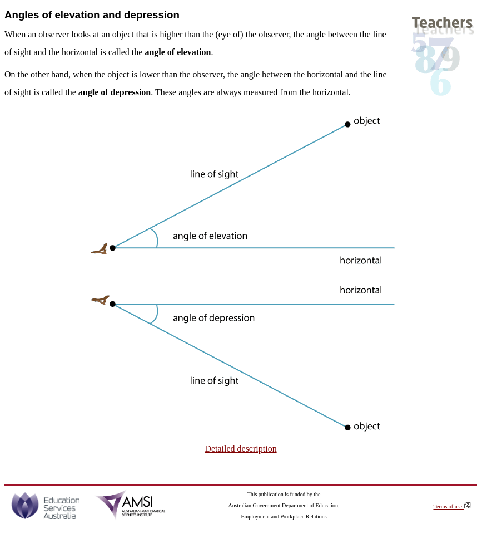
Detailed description (240, 448)
